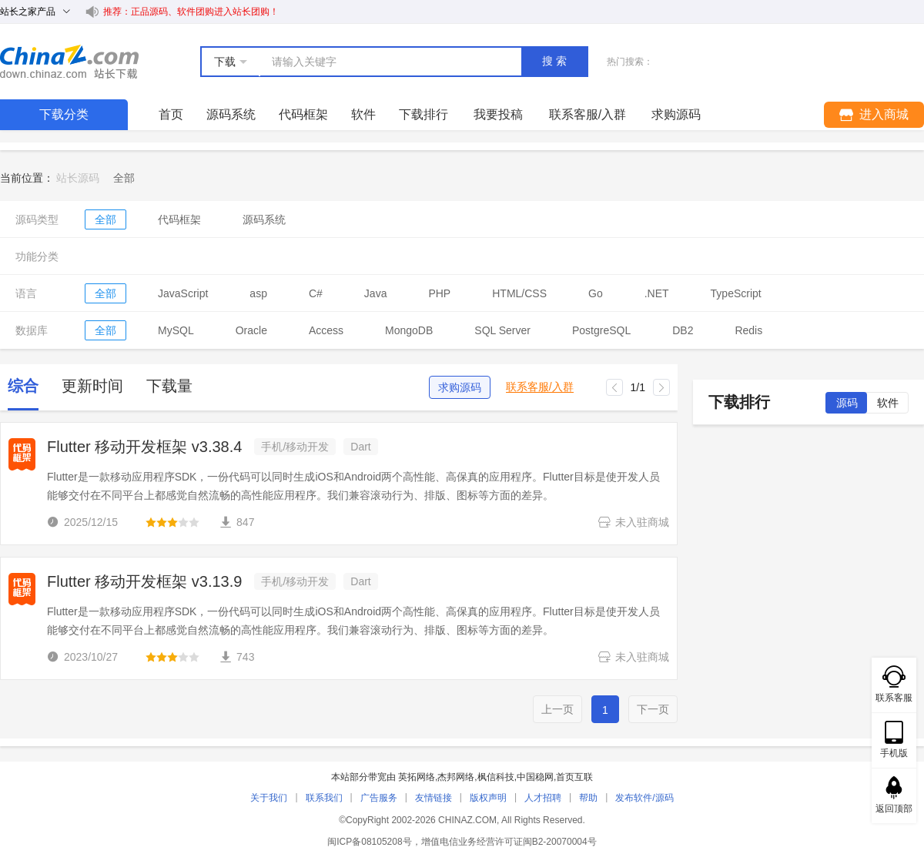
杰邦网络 (455, 777)
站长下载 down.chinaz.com (69, 61)
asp (258, 293)
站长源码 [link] (77, 178)
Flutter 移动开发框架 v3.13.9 (144, 581)
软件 (363, 114)
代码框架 (303, 114)
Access (326, 330)
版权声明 (488, 797)
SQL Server (502, 330)
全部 (105, 219)
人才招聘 (542, 797)
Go (595, 293)
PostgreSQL (601, 330)
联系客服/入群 (540, 387)
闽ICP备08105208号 (369, 841)
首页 (171, 114)
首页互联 (574, 777)
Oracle (251, 330)
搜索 (556, 61)
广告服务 (378, 797)
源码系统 (231, 114)
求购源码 (459, 387)
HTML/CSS (519, 293)
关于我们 (268, 797)
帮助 (588, 797)
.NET (656, 293)
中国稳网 (535, 777)
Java (375, 293)
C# (316, 293)
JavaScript (183, 293)
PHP (439, 293)
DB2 (682, 330)
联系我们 (324, 797)
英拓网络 (416, 777)
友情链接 (433, 797)
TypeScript (736, 293)
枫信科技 (495, 777)
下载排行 (423, 114)
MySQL (176, 330)
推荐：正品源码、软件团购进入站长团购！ (191, 11)
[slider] (172, 522)
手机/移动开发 (295, 446)
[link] (124, 177)
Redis (748, 330)
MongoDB (409, 330)
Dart (360, 446)
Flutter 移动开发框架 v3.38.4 (144, 446)
